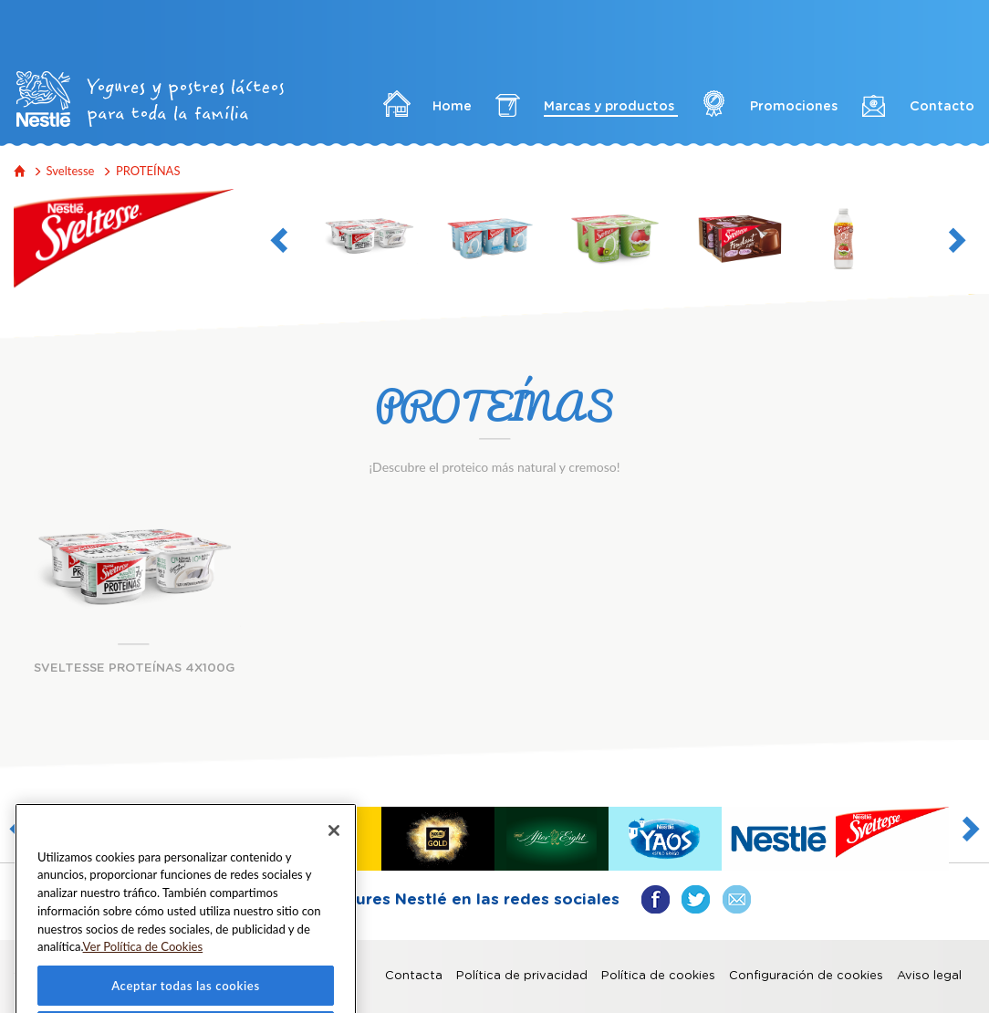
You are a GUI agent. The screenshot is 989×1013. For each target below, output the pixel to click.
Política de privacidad (522, 976)
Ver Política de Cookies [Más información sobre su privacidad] (143, 971)
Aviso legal (929, 976)
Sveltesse (71, 170)
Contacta (413, 976)
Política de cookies (658, 976)
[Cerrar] (334, 855)
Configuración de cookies (806, 976)
